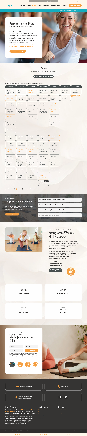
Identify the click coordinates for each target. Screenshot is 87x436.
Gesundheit (46, 5)
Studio (59, 5)
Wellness (53, 5)
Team (59, 412)
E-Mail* (28, 346)
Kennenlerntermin (75, 5)
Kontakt (65, 5)
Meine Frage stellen (12, 214)
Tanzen (39, 5)
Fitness (29, 5)
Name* (13, 346)
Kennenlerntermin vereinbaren (55, 270)
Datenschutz (79, 431)
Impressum (70, 431)
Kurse (34, 5)
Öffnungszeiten (62, 410)
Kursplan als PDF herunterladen (43, 76)
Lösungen (22, 5)
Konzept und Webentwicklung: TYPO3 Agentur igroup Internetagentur (21, 431)
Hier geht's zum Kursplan (18, 51)
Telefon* (13, 350)
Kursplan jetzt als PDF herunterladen (76, 96)
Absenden (32, 350)
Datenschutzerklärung (25, 353)
